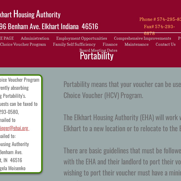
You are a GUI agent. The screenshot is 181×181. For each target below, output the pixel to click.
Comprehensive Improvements (142, 38)
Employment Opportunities (81, 38)
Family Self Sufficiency (74, 44)
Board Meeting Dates (98, 50)
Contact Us (165, 44)
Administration (35, 38)
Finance (110, 44)
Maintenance (137, 44)
